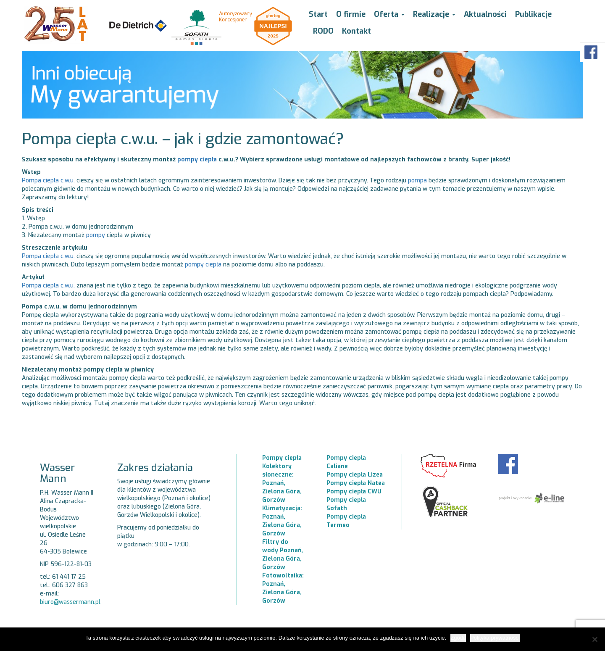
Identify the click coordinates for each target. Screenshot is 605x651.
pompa (417, 180)
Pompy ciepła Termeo (346, 521)
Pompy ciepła (282, 458)
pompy (95, 235)
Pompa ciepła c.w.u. (48, 180)
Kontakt (356, 31)
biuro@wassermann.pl (70, 602)
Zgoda (458, 638)
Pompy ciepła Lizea (354, 475)
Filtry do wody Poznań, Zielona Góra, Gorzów (282, 554)
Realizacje (434, 14)
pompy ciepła (197, 159)
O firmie (351, 14)
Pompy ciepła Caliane (346, 462)
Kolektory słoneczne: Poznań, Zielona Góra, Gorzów (282, 483)
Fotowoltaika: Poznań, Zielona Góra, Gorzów (283, 588)
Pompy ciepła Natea (355, 483)
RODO (323, 31)
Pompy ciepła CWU (353, 491)
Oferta (389, 14)
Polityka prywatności (495, 638)
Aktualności (485, 14)
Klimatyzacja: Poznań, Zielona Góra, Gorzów (282, 521)
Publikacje (533, 14)
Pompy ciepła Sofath (346, 504)
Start (318, 14)
